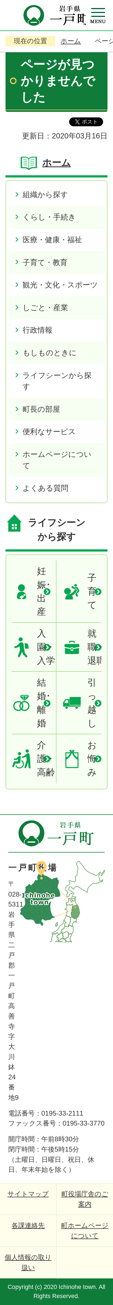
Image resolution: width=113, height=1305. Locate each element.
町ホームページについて (85, 1230)
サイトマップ (28, 1194)
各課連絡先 (28, 1225)
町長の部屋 (41, 409)
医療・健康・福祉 (52, 239)
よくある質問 (45, 488)
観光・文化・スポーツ (60, 284)
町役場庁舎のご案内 (84, 1199)
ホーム (71, 41)
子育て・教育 (45, 262)
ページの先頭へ (90, 824)
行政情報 (37, 330)
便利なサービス (49, 431)
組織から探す (45, 194)
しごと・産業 (45, 307)
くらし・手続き (49, 217)
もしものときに (50, 352)
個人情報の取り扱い (28, 1262)
